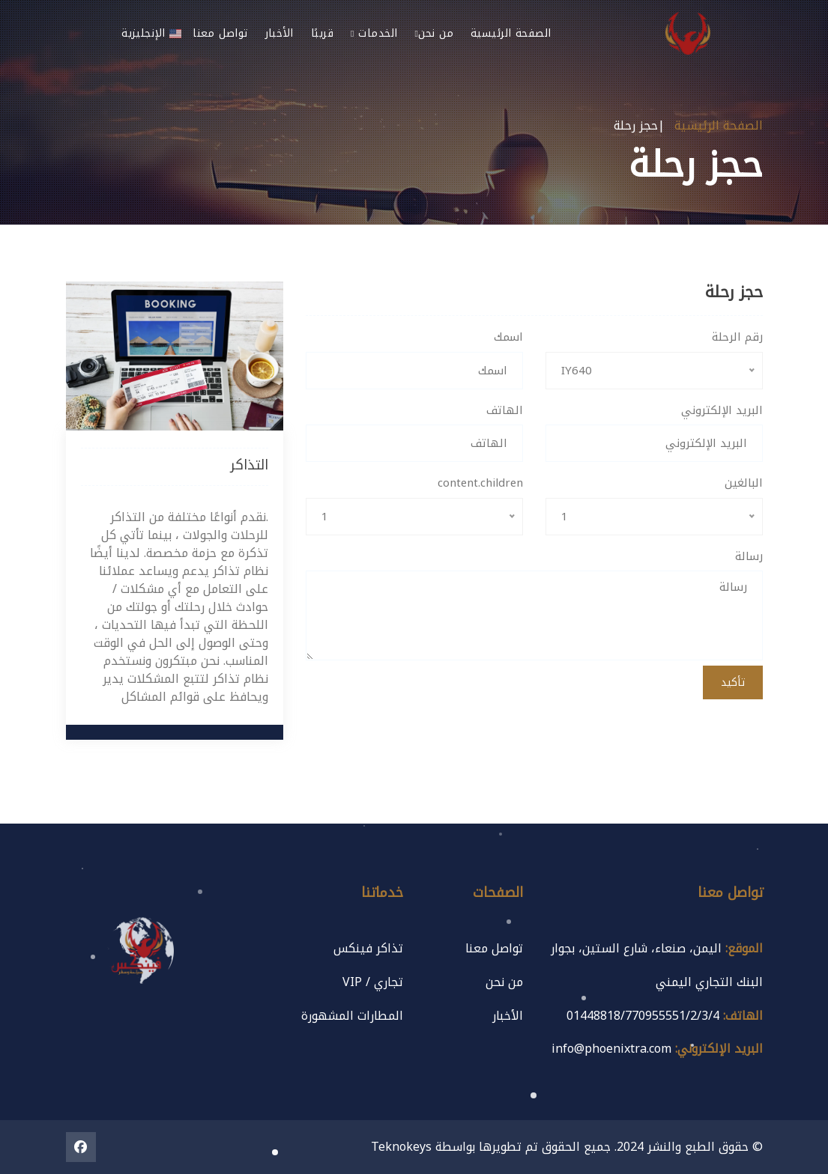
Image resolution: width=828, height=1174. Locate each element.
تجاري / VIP (372, 982)
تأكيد (733, 682)
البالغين (744, 483)
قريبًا (322, 33)
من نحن (504, 982)
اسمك (508, 337)
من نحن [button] (433, 33)
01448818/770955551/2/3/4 (642, 1015)
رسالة (749, 556)
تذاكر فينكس (368, 948)
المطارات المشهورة (352, 1015)
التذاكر (249, 465)
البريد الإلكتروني (722, 410)
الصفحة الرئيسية (511, 33)
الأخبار (279, 33)
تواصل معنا (220, 33)
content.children (480, 483)
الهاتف (504, 410)
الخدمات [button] (374, 33)
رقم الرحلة (737, 337)
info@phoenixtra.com (611, 1048)
